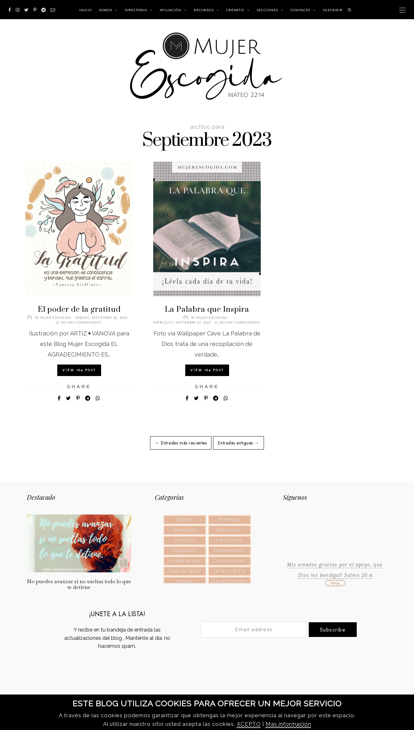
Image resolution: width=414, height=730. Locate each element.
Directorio (136, 9)
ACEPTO (249, 724)
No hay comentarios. (81, 322)
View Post (79, 370)
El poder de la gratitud (79, 309)
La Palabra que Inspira (207, 309)
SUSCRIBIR (333, 9)
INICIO (85, 9)
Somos (105, 9)
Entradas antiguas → (238, 443)
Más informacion (288, 724)
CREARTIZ (235, 9)
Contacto (300, 9)
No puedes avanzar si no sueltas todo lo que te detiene (79, 584)
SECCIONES (267, 9)
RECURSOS (204, 9)
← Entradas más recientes (181, 443)
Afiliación (170, 9)
